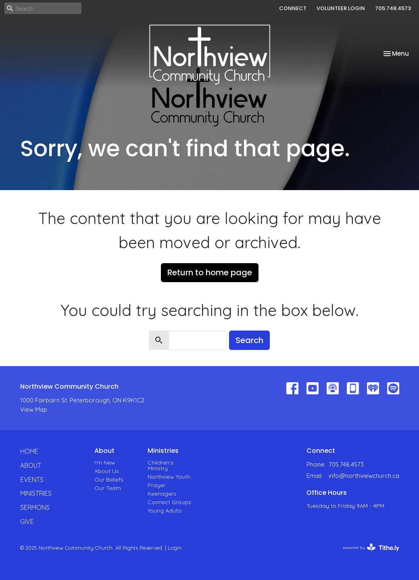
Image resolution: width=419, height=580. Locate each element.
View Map (33, 409)
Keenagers (162, 493)
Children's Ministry (160, 465)
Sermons (35, 507)
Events (32, 479)
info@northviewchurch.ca (364, 475)
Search (249, 340)
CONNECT (292, 8)
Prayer (156, 485)
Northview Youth (169, 476)
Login (174, 547)
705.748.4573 (393, 8)
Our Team (107, 488)
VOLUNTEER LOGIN (341, 8)
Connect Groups (169, 502)
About (30, 465)
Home (29, 451)
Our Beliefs (108, 479)
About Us (106, 471)
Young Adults (165, 510)
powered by (371, 547)
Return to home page (209, 272)
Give (27, 521)
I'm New (104, 462)
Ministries (36, 493)
